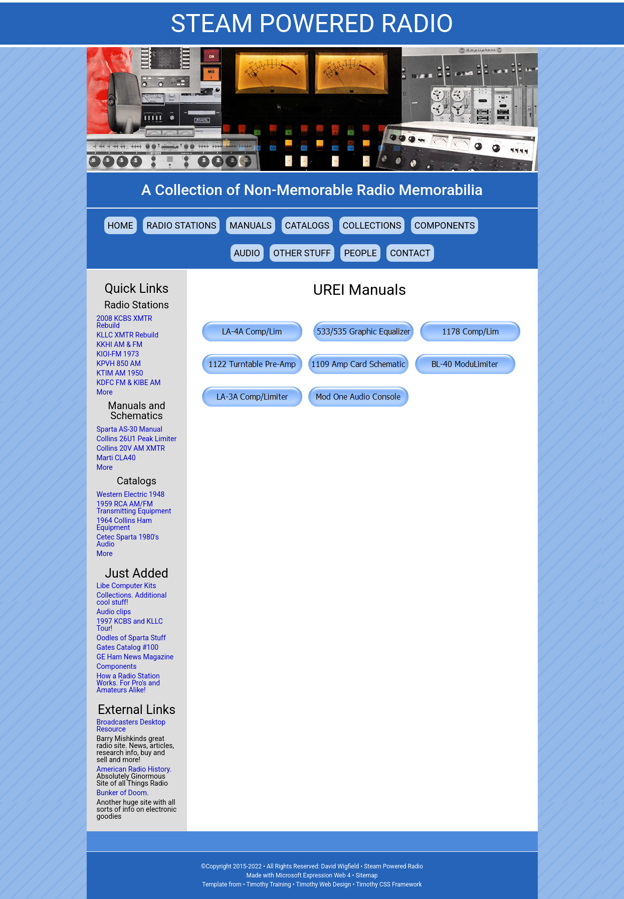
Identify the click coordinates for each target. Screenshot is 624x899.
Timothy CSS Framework (389, 884)
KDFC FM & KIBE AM (129, 383)
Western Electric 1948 (131, 494)
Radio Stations (181, 225)
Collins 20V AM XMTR (131, 448)
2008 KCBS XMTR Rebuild (124, 321)
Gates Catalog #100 (128, 647)
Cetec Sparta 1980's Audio (128, 540)
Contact (410, 253)
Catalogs (307, 225)
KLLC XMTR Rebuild (128, 335)
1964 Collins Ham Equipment (124, 523)
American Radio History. (134, 769)
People (360, 253)
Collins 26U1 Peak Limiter (137, 439)
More (105, 392)
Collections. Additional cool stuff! (132, 598)
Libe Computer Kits (126, 586)
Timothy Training (268, 884)
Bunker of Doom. (123, 793)
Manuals (251, 225)
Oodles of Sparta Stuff (131, 638)
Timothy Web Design (323, 884)
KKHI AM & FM (120, 344)
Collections (372, 225)
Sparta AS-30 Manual (129, 429)
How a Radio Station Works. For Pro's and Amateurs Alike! (128, 683)
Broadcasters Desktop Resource (131, 725)
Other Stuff (302, 253)
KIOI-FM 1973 (118, 354)
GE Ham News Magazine (135, 657)
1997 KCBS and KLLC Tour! (130, 624)
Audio (247, 253)
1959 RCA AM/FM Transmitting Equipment (134, 507)
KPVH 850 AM (119, 363)
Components (444, 225)
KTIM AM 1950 (120, 373)
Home (120, 225)
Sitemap (366, 875)
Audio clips (114, 612)
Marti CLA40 (116, 458)
